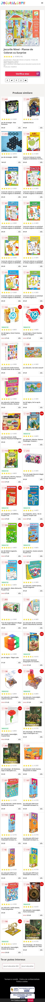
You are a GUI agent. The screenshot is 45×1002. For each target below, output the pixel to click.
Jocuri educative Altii (11, 966)
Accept (30, 1000)
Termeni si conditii (11, 979)
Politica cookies (22, 981)
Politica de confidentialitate (30, 979)
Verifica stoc (28, 73)
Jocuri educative (27, 966)
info (19, 127)
